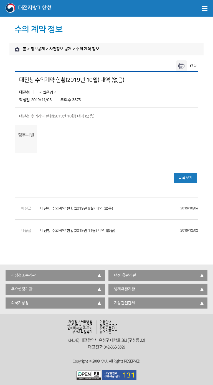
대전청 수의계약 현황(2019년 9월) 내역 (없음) (119, 208)
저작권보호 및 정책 (79, 325)
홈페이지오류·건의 (79, 328)
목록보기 (185, 178)
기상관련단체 (124, 303)
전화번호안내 (109, 328)
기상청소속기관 (23, 275)
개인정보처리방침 (80, 322)
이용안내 (105, 322)
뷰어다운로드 (109, 332)
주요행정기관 (21, 289)
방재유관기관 (124, 289)
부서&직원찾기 (82, 332)
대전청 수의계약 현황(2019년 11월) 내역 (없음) (119, 231)
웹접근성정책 (109, 325)
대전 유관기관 (125, 275)
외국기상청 (20, 303)
